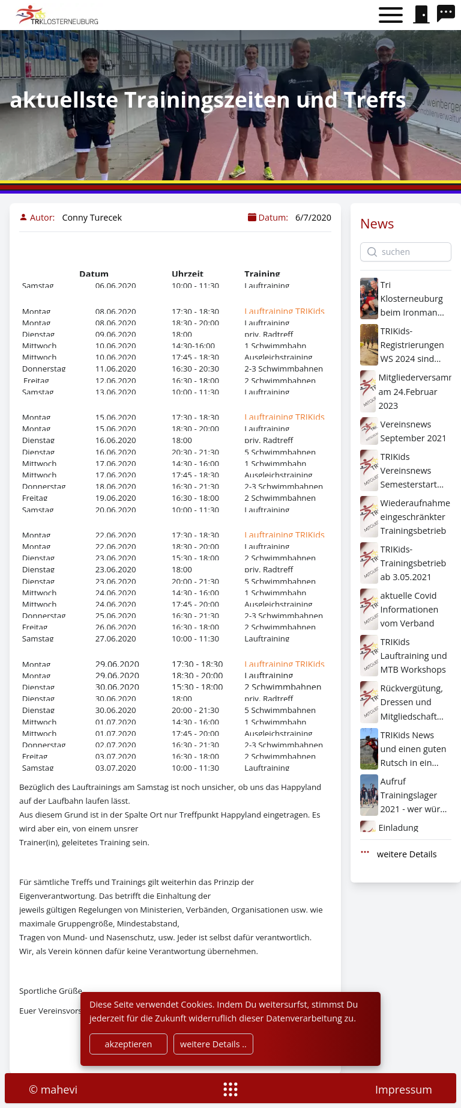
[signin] (421, 15)
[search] (449, 15)
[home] (58, 15)
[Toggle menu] (391, 15)
